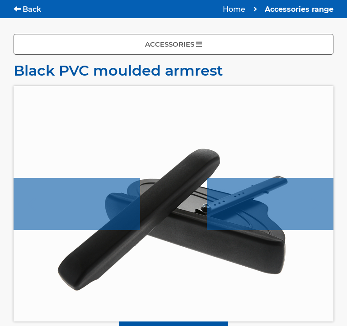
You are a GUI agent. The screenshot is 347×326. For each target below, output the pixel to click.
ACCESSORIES (173, 44)
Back (27, 9)
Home (234, 9)
